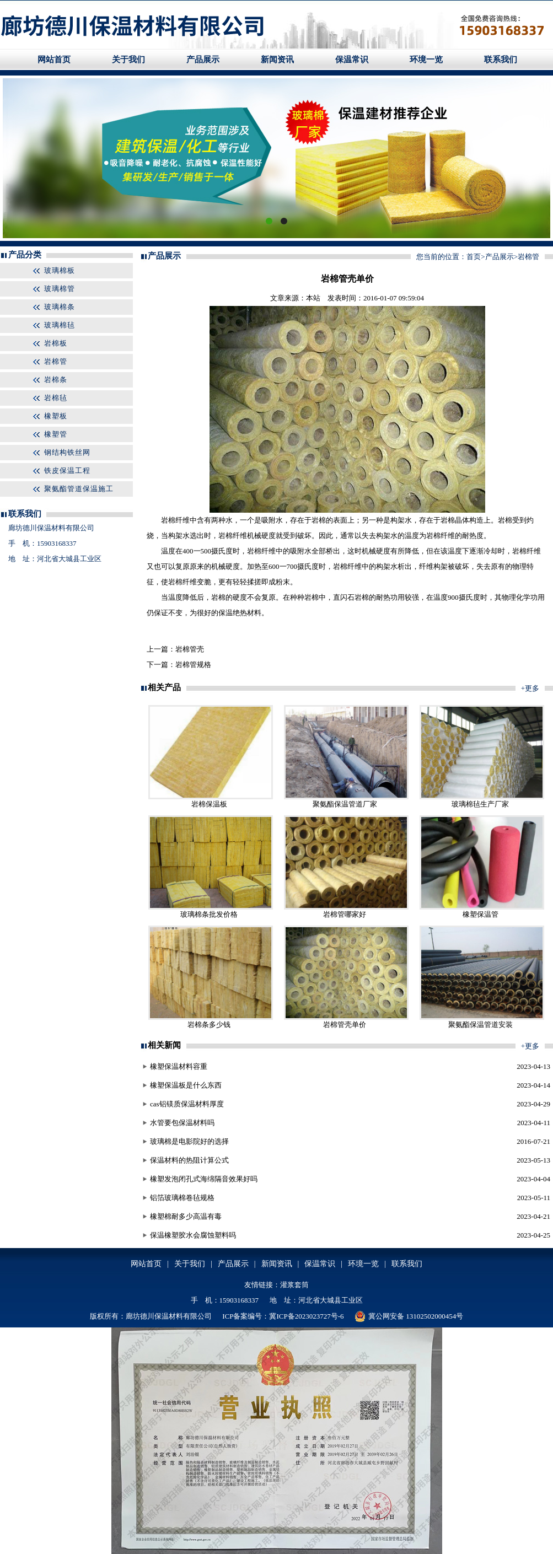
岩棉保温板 (209, 804)
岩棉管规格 (193, 664)
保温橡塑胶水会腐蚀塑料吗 (193, 1235)
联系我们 (500, 59)
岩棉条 (55, 379)
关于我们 (128, 59)
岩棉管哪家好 (344, 914)
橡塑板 (55, 416)
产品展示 (202, 59)
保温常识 (351, 59)
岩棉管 (55, 361)
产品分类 (24, 254)
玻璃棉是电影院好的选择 (189, 1141)
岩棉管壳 (189, 649)
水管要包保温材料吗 (182, 1123)
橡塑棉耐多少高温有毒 (186, 1216)
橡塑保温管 (480, 914)
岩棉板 (55, 343)
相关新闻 (164, 1045)
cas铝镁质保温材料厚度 (187, 1104)
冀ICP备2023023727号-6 (306, 1316)
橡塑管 (55, 434)
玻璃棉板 (59, 270)
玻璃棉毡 (59, 325)
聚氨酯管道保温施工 (79, 489)
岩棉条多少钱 (208, 1024)
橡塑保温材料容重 (178, 1066)
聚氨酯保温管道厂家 (345, 804)
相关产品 (164, 687)
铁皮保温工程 (67, 470)
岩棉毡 (55, 398)
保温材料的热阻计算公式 (189, 1160)
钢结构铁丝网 (67, 452)
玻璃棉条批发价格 (209, 914)
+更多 (530, 688)
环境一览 (426, 59)
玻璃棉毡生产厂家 (480, 804)
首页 (473, 256)
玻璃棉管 (59, 288)
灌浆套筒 (294, 1285)
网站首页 (54, 59)
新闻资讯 (277, 59)
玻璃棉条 (59, 307)
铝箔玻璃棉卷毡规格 (182, 1197)
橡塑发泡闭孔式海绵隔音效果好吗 (203, 1179)
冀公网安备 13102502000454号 (409, 1316)
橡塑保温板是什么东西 (186, 1085)
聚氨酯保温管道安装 (480, 1024)
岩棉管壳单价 (344, 1024)
